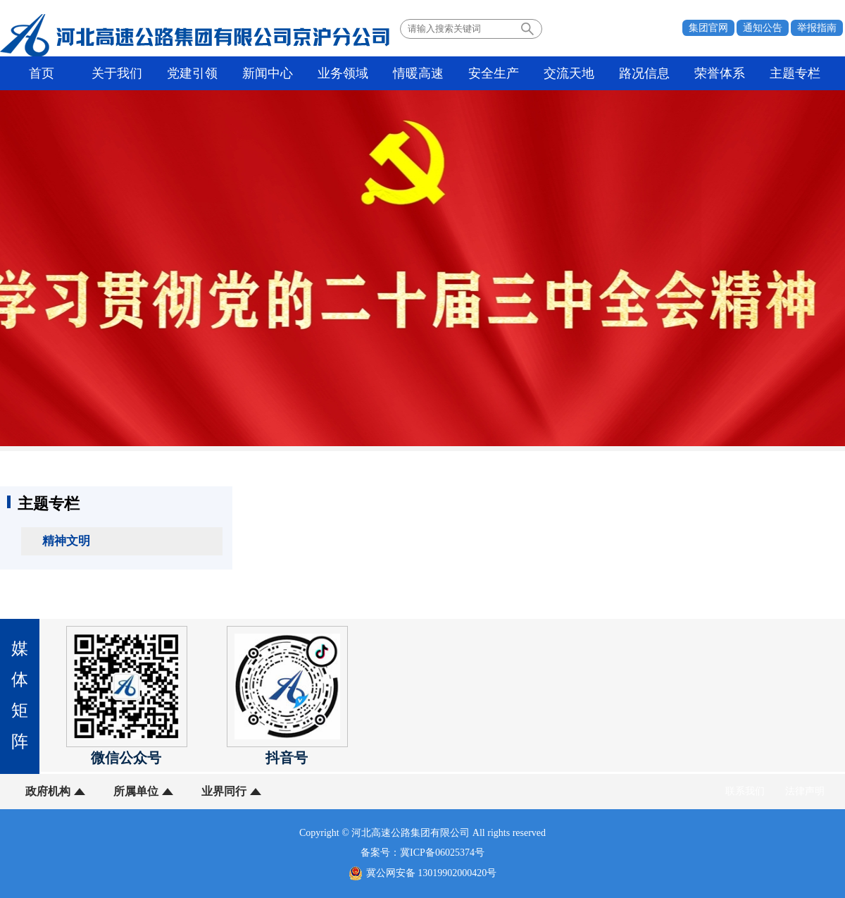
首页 (41, 73)
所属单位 (135, 791)
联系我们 (745, 791)
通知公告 (762, 28)
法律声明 (805, 791)
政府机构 (47, 791)
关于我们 (117, 73)
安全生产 (493, 73)
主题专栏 (795, 73)
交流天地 (569, 73)
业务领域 (343, 73)
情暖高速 (418, 73)
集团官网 (708, 28)
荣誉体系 (719, 73)
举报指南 (817, 28)
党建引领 (192, 73)
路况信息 (644, 73)
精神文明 (66, 541)
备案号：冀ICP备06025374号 (422, 852)
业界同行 (223, 791)
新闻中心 (267, 73)
